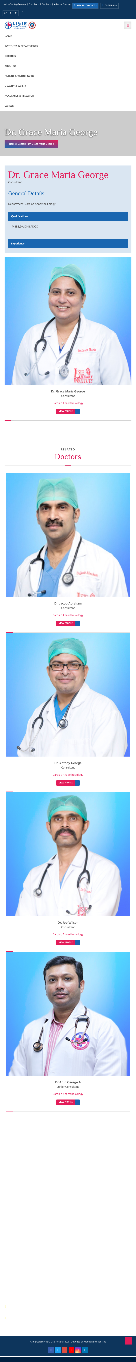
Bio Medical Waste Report (87, 1266)
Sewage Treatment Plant (21, 1222)
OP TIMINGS (109, 5)
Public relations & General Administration (30, 1248)
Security (77, 1217)
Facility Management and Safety (25, 1235)
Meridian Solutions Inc (95, 1342)
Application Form (82, 1262)
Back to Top (128, 1341)
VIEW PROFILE (66, 411)
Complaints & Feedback (40, 4)
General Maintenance (20, 1240)
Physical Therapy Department (24, 1244)
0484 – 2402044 (22, 1306)
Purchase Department (20, 1257)
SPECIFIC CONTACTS (85, 5)
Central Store (80, 1222)
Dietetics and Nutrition (20, 1231)
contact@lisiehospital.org (28, 1318)
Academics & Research (19, 96)
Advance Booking (62, 4)
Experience (18, 243)
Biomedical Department (86, 1257)
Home (8, 36)
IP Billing (13, 1217)
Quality (77, 1244)
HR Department (81, 1248)
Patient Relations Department (89, 1253)
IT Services (79, 1226)
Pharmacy (13, 1253)
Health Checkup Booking (14, 4)
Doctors (10, 56)
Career (9, 106)
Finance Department (19, 1226)
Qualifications (19, 216)
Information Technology (86, 1231)
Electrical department (85, 1235)
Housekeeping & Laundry (22, 1262)
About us (10, 66)
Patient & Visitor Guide (19, 76)
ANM (11, 1266)
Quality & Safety (16, 86)
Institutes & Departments (21, 46)
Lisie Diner (78, 1240)
